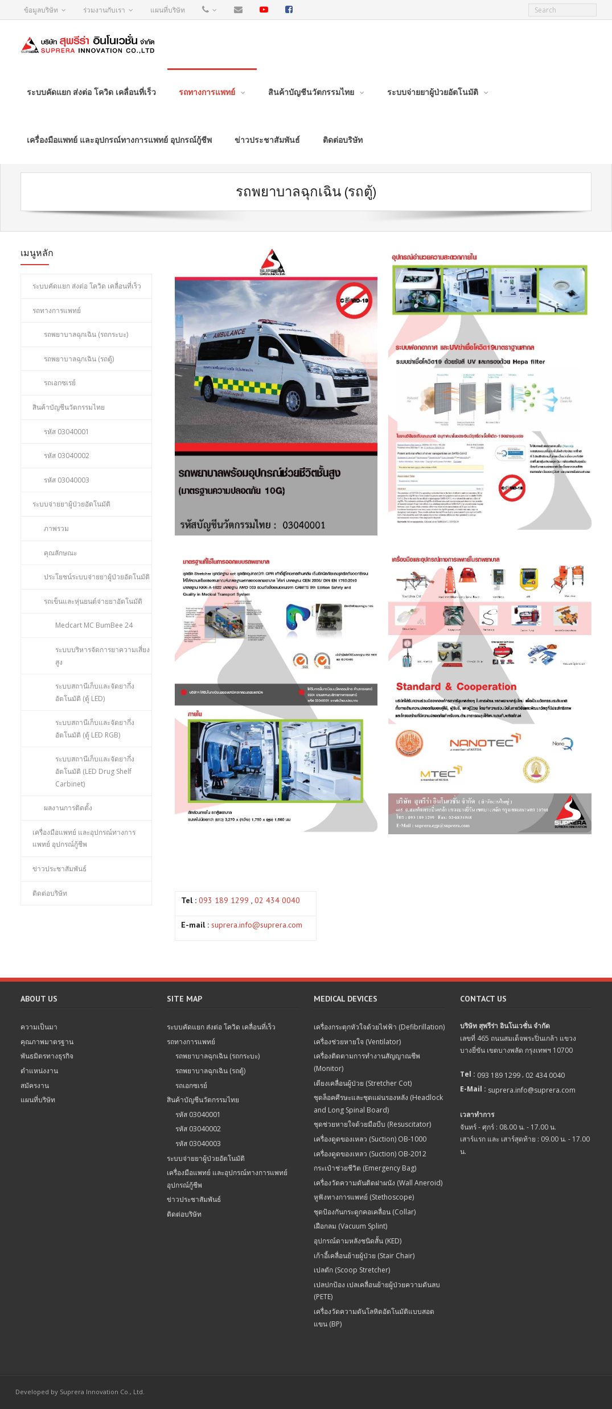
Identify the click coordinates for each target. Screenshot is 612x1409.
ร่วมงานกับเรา (104, 10)
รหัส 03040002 (66, 455)
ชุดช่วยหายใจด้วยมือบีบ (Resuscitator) (372, 1124)
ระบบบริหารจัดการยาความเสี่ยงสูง (102, 656)
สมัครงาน (34, 1085)
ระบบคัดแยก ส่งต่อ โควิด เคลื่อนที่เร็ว (86, 286)
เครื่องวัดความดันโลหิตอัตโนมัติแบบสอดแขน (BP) (374, 1318)
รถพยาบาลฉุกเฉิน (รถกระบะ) (86, 334)
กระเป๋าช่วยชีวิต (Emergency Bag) (365, 1168)
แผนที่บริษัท (167, 10)
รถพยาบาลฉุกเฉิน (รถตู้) (79, 359)
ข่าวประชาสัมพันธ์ (59, 869)
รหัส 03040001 (66, 431)
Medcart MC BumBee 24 (94, 625)
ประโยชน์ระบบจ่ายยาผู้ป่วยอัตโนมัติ (97, 577)
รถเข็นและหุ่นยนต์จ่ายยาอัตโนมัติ (93, 601)
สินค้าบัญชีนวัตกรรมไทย (68, 407)
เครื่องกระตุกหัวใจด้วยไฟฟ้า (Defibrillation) (379, 1027)
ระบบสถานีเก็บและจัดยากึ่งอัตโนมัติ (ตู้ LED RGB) (94, 729)
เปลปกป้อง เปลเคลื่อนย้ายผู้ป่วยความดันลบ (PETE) (377, 1291)
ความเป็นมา (38, 1027)
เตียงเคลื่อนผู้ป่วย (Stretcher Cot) (363, 1083)
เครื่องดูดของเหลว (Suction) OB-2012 (370, 1154)
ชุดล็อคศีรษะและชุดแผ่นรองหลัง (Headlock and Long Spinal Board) (378, 1104)
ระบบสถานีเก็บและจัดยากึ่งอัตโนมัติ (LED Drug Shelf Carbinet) (94, 771)
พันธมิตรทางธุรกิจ (46, 1056)
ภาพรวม (56, 528)
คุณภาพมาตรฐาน (46, 1042)
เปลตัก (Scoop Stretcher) (352, 1270)
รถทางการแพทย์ (56, 310)
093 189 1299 (224, 900)
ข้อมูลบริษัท (41, 10)
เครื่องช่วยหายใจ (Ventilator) (357, 1042)
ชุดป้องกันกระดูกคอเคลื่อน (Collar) (365, 1212)
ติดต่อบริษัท (49, 893)
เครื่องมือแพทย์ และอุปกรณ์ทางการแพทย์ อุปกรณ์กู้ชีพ (83, 838)
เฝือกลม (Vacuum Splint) (350, 1226)
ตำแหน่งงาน (39, 1071)
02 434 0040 (277, 900)
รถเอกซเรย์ (60, 383)
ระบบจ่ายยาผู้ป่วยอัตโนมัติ (71, 504)
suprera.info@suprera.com (256, 925)
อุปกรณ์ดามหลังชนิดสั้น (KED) (357, 1241)
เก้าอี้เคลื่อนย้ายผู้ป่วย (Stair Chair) (364, 1255)
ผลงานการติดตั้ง (68, 808)
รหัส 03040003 (66, 480)
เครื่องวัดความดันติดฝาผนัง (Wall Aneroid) (378, 1183)
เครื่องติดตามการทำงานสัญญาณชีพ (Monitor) (367, 1062)
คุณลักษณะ (60, 553)
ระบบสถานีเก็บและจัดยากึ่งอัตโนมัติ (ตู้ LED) (94, 692)
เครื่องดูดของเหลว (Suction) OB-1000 (370, 1139)
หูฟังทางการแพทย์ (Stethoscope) (364, 1197)
